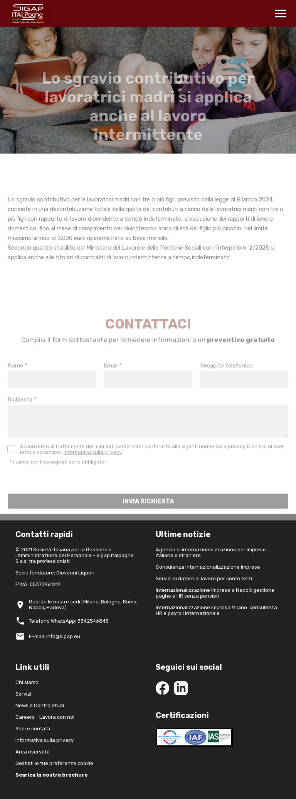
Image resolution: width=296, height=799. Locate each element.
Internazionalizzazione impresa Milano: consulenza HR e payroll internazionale (216, 610)
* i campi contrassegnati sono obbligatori (59, 473)
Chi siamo (27, 682)
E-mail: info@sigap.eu (54, 636)
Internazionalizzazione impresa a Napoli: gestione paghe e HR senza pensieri (215, 593)
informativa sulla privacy (93, 463)
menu (280, 13)
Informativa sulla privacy (44, 740)
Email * (113, 376)
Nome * (17, 376)
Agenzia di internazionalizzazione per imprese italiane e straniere (211, 552)
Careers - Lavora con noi (44, 717)
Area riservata (32, 752)
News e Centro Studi (39, 705)
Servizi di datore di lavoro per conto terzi (204, 578)
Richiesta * (22, 410)
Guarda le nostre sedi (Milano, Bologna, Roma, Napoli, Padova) (83, 604)
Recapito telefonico (226, 376)
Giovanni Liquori (75, 573)
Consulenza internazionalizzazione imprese (208, 567)
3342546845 (93, 621)
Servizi (23, 694)
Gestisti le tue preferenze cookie (54, 763)
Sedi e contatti (32, 728)
